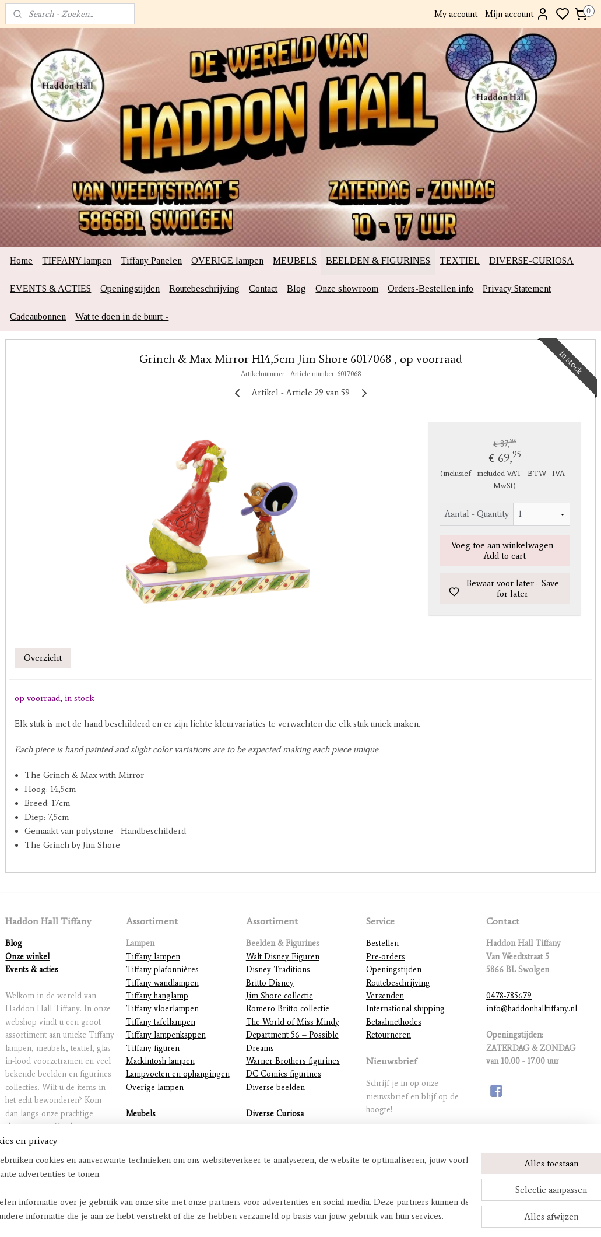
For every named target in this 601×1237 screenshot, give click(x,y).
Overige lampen (155, 1087)
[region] (223, 1188)
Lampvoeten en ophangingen (178, 1074)
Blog (296, 288)
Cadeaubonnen (38, 316)
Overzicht (43, 658)
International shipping (405, 1009)
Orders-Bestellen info (430, 288)
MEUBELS (295, 260)
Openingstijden (130, 288)
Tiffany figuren (153, 1048)
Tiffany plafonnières (163, 970)
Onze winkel (27, 957)
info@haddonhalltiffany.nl (531, 1009)
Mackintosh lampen (160, 1061)
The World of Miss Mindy (292, 1022)
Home (21, 260)
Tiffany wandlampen (162, 983)
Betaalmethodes (393, 1022)
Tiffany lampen (153, 957)
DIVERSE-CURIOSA (531, 260)
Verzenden (385, 996)
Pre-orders (385, 957)
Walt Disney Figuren (282, 957)
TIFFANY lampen (76, 260)
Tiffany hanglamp (157, 996)
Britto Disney (270, 983)
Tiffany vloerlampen (162, 1009)
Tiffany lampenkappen (166, 1035)
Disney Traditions (278, 970)
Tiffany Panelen (151, 260)
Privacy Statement (517, 288)
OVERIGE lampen (227, 260)
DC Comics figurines (283, 1074)
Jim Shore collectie (279, 996)
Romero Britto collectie (287, 1009)
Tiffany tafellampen (160, 1022)
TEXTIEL (460, 260)
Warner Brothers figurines (293, 1061)
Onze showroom (346, 288)
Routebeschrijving (204, 288)
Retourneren (388, 1035)
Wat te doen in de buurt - (121, 316)
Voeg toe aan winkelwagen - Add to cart (504, 550)
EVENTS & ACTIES (50, 288)
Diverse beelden (275, 1087)
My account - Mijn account (492, 14)
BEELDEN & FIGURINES (378, 260)
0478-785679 (509, 996)
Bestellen (382, 943)
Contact (263, 288)
